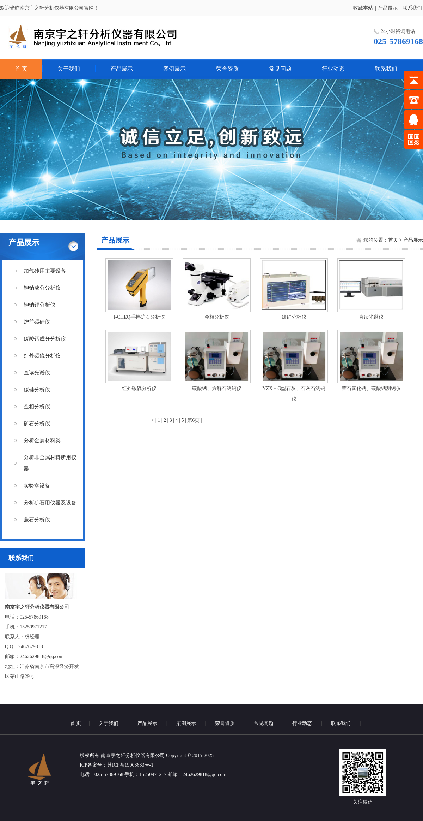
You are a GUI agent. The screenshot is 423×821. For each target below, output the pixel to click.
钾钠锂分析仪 (39, 305)
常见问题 (280, 69)
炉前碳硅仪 (37, 322)
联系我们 (412, 8)
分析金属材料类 (42, 440)
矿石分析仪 (37, 423)
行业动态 (333, 69)
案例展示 (174, 69)
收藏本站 (363, 8)
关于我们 (68, 69)
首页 (393, 240)
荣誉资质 (227, 69)
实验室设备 (37, 486)
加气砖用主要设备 (45, 271)
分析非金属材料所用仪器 (50, 463)
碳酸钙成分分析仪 (45, 339)
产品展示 (388, 8)
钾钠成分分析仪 (42, 288)
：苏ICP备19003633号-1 (127, 765)
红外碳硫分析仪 (42, 356)
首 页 (21, 69)
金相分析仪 (37, 406)
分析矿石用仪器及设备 (50, 503)
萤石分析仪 (37, 519)
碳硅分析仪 (37, 389)
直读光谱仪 (37, 373)
